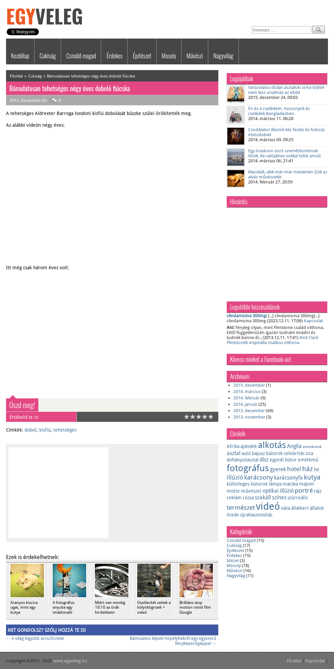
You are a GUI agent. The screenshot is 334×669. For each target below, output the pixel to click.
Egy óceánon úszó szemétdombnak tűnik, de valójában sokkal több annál (284, 153)
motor (233, 491)
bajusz (258, 453)
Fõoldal (294, 660)
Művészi (194, 55)
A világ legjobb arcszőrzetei (35, 638)
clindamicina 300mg (246, 315)
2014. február (246, 397)
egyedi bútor (283, 459)
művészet (251, 491)
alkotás (272, 445)
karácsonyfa (288, 478)
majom (306, 484)
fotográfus (248, 468)
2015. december (249, 385)
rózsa (248, 497)
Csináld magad (81, 55)
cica (309, 453)
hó (316, 469)
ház (307, 469)
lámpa (275, 484)
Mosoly (169, 55)
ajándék (248, 446)
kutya (312, 477)
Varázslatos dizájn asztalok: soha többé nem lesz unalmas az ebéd (286, 90)
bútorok (274, 453)
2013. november (249, 417)
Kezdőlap (20, 55)
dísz (264, 459)
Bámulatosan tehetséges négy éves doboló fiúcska (91, 76)
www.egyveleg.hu (70, 660)
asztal (233, 453)
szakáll (263, 497)
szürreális (297, 497)
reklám (234, 497)
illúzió (235, 477)
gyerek (278, 469)
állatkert (300, 508)
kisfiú (45, 430)
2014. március (247, 391)
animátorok (312, 447)
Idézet (233, 560)
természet (241, 507)
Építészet (142, 55)
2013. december (249, 410)
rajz (318, 491)
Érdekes (114, 55)
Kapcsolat (313, 320)
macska (290, 484)
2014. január (245, 404)
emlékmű (308, 459)
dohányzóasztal (243, 459)
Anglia (294, 446)
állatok (317, 508)
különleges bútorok (247, 484)
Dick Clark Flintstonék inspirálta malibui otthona (272, 340)
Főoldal (16, 76)
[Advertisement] (158, 496)
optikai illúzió (278, 491)
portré (304, 490)
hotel (294, 469)
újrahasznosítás (256, 514)
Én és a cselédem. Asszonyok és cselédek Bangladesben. (279, 111)
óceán (233, 514)
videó (268, 506)
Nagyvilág (223, 55)
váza (285, 508)
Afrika (233, 446)
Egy (44, 15)
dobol (30, 430)
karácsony (258, 477)
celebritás (294, 453)
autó (246, 453)
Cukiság (48, 55)
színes (279, 497)
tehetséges (64, 430)
